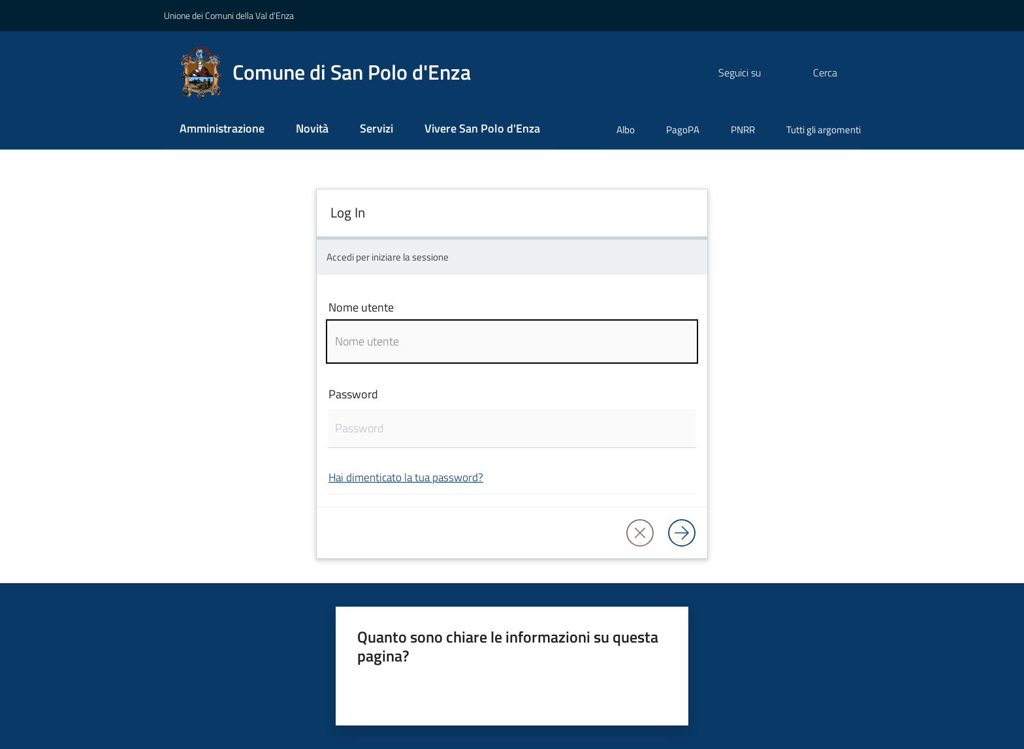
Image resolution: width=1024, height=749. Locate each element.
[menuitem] (222, 130)
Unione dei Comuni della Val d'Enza (229, 15)
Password (353, 394)
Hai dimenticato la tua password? (405, 477)
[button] (845, 72)
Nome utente (361, 307)
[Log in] (682, 533)
